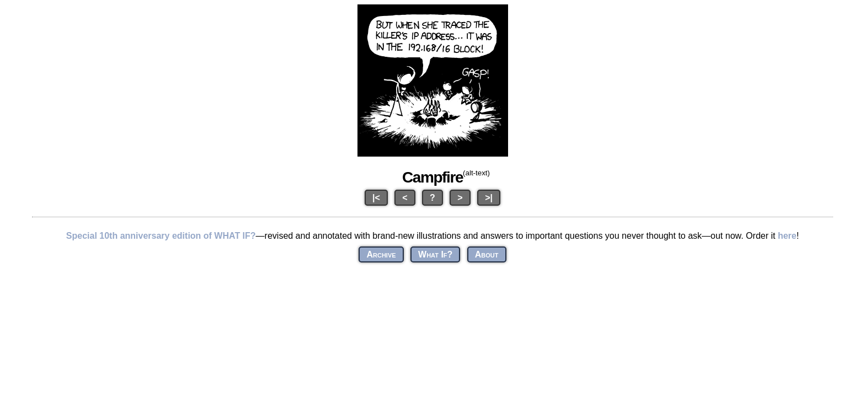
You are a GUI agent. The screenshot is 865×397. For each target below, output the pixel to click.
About (487, 254)
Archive (381, 254)
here (787, 235)
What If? (435, 254)
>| (489, 197)
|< (376, 197)
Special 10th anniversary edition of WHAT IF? (161, 235)
